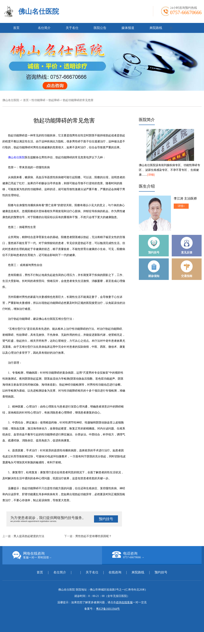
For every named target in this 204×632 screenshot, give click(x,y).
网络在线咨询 (57, 555)
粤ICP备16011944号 (108, 608)
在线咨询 (115, 572)
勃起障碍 (54, 100)
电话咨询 (157, 555)
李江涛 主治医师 (185, 198)
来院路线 (155, 28)
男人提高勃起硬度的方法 (29, 536)
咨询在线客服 (124, 602)
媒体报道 (128, 28)
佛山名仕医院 (38, 11)
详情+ (181, 206)
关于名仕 (72, 28)
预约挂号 (106, 519)
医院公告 (100, 28)
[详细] (151, 174)
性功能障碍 (38, 100)
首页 (16, 28)
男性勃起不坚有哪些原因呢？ (93, 536)
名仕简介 (44, 28)
